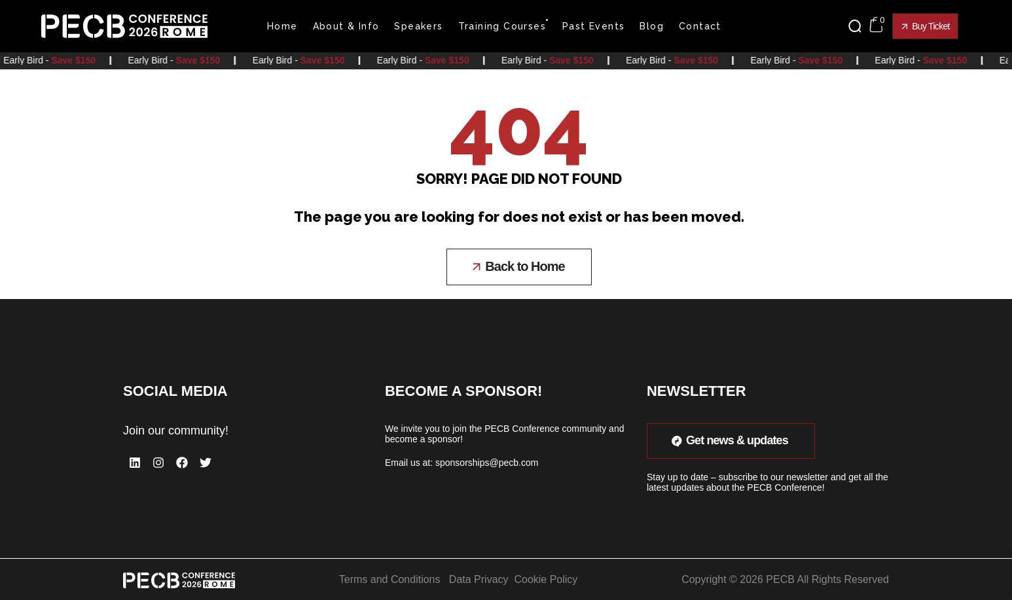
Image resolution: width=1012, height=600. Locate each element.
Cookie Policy (545, 578)
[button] (858, 26)
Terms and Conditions (390, 578)
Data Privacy (479, 578)
